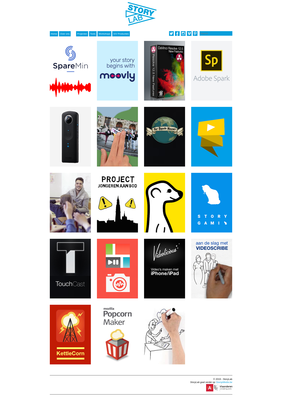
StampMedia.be (224, 382)
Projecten (82, 33)
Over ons (65, 33)
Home (54, 33)
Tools (92, 33)
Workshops (104, 33)
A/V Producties (121, 33)
